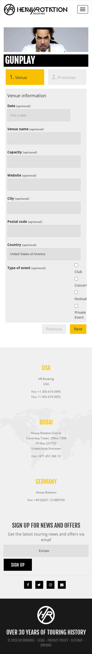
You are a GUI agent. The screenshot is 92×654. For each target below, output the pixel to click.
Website (21, 175)
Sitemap (76, 640)
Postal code (24, 221)
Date (18, 105)
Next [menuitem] (78, 329)
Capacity (22, 152)
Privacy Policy (58, 640)
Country (21, 244)
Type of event (26, 267)
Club (78, 271)
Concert (78, 285)
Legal (41, 640)
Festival (78, 298)
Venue (16, 77)
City (18, 198)
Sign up (18, 565)
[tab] (25, 78)
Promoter (64, 77)
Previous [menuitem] (54, 329)
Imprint (46, 645)
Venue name (25, 129)
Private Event (78, 315)
